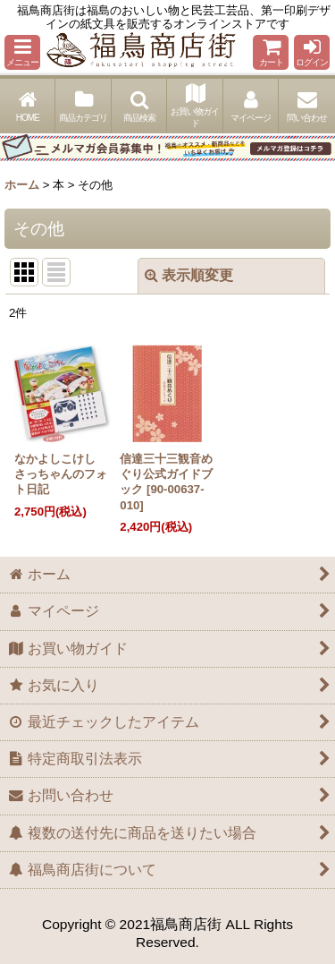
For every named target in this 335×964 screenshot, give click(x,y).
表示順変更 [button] (189, 275)
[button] (22, 52)
